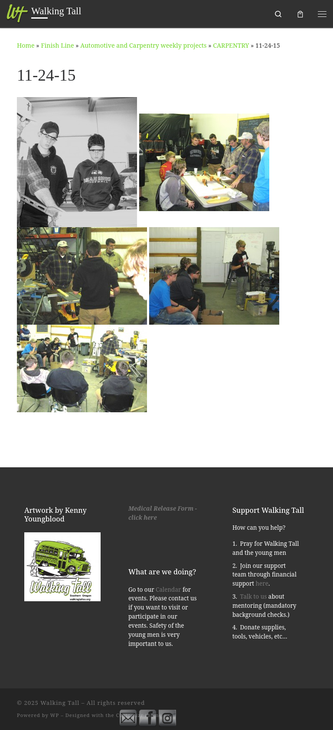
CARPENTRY (231, 45)
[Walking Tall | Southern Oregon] (17, 12)
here (262, 583)
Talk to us (253, 596)
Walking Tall (59, 703)
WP (54, 715)
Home (26, 45)
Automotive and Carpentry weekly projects (143, 45)
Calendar (168, 589)
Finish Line (57, 45)
